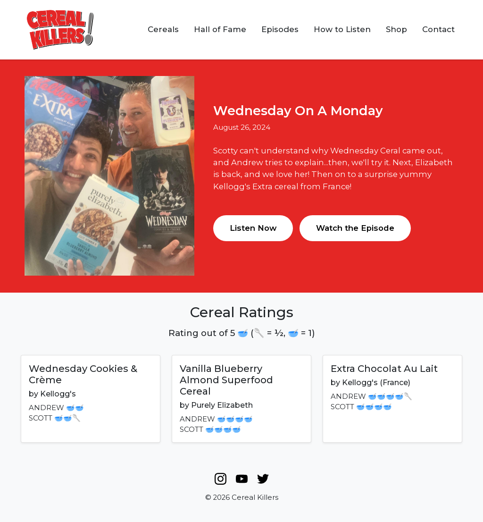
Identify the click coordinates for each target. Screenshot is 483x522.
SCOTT (40, 418)
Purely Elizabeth (222, 405)
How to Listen (342, 29)
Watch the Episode (355, 228)
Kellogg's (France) (376, 382)
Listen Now (253, 228)
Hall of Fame (220, 29)
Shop (396, 29)
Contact (438, 29)
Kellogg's (58, 393)
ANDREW (46, 408)
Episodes (280, 29)
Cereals (163, 29)
